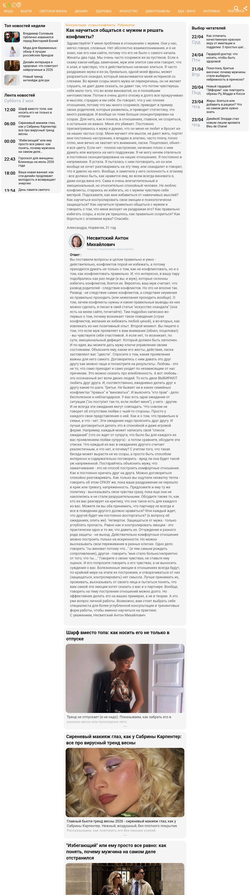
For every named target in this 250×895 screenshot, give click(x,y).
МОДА (8, 11)
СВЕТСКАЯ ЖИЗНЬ (53, 11)
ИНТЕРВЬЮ (211, 11)
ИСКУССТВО (129, 11)
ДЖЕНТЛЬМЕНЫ (158, 11)
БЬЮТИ (26, 11)
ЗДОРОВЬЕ (104, 11)
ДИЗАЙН (81, 11)
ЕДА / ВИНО (187, 11)
